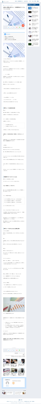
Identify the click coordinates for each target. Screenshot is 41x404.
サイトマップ (15, 401)
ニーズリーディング (16, 355)
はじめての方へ (26, 1)
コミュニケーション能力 (9, 355)
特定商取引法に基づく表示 (27, 401)
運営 (35, 1)
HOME (16, 1)
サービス (30, 1)
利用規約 (33, 401)
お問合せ (38, 1)
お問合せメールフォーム (10, 401)
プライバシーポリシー (21, 401)
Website (13, 384)
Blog (33, 1)
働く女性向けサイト (20, 1)
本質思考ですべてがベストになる (9, 38)
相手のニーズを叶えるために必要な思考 (10, 39)
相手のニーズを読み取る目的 (9, 36)
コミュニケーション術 (22, 353)
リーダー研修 (22, 355)
